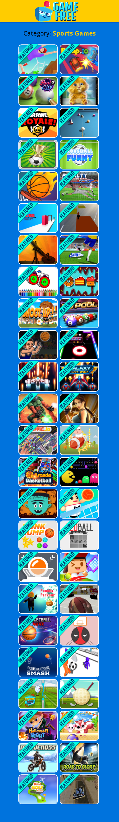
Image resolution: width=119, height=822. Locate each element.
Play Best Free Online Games (60, 11)
